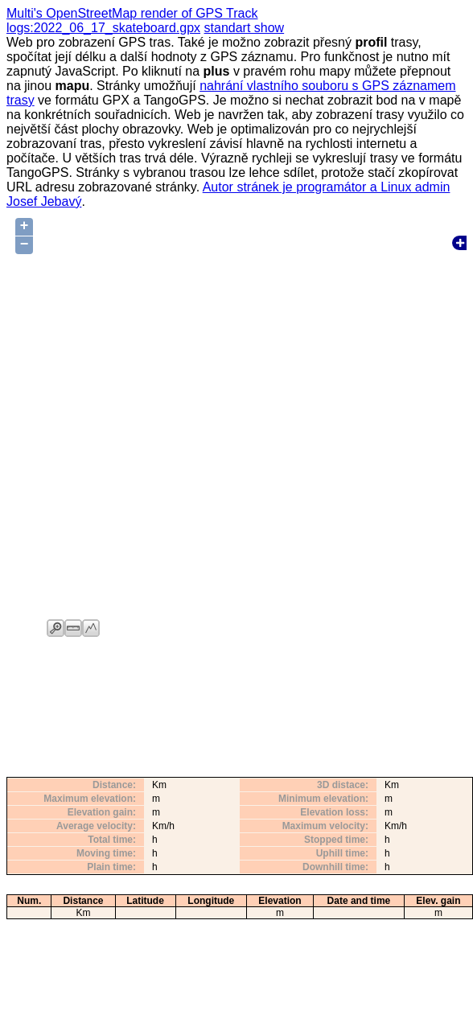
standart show (244, 28)
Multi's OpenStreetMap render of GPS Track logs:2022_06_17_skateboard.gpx (132, 20)
